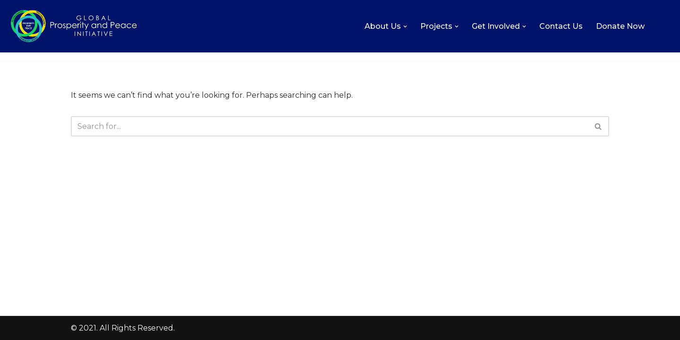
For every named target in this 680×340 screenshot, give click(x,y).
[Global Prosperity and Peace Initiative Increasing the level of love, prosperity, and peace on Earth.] (74, 26)
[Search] (329, 126)
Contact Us (561, 26)
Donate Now (620, 26)
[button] (405, 26)
